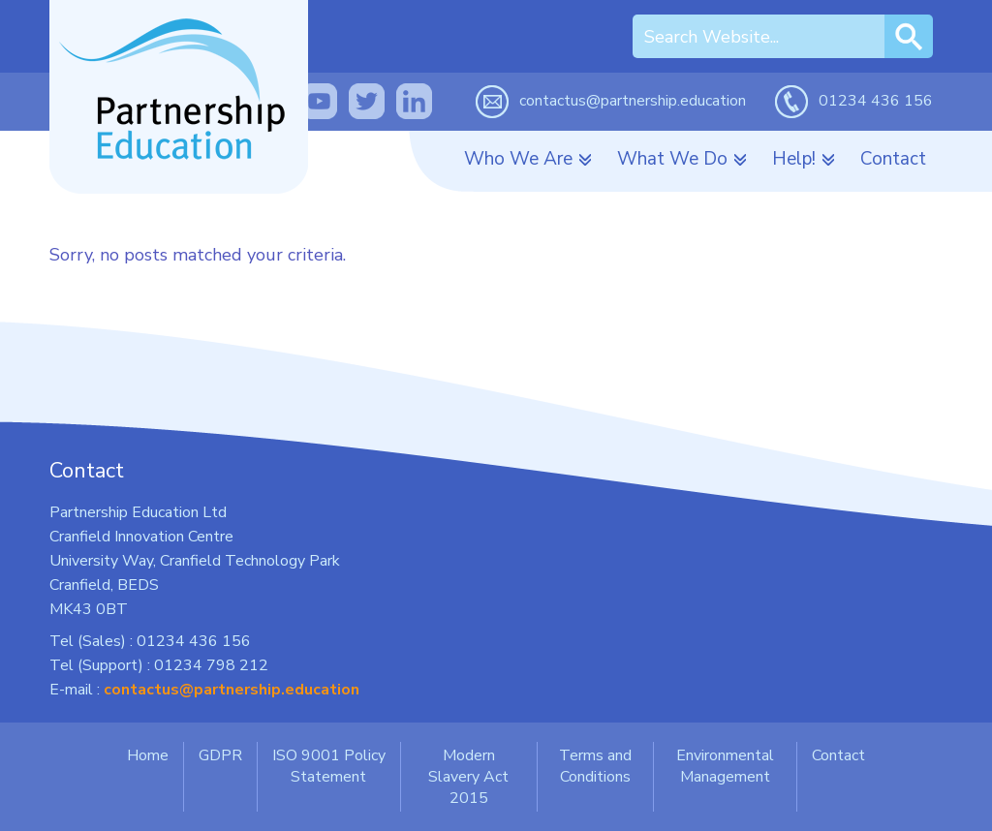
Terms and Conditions (595, 766)
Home (148, 755)
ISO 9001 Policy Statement (329, 766)
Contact (893, 158)
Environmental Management (725, 766)
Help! (794, 158)
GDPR (220, 755)
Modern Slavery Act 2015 (468, 777)
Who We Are (518, 158)
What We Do (672, 158)
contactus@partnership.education (632, 100)
